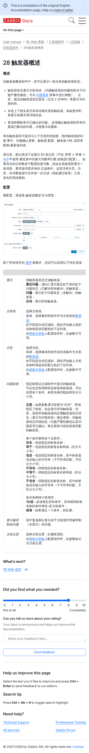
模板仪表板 (36, 333)
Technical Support (16, 722)
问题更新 (42, 95)
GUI (5, 159)
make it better (63, 10)
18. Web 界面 (35, 42)
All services (11, 730)
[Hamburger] (82, 21)
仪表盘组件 (10, 47)
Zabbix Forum (66, 730)
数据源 (33, 356)
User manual (12, 42)
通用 (28, 262)
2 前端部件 (56, 42)
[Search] (72, 21)
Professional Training (71, 722)
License (77, 747)
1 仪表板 (74, 42)
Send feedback (44, 652)
